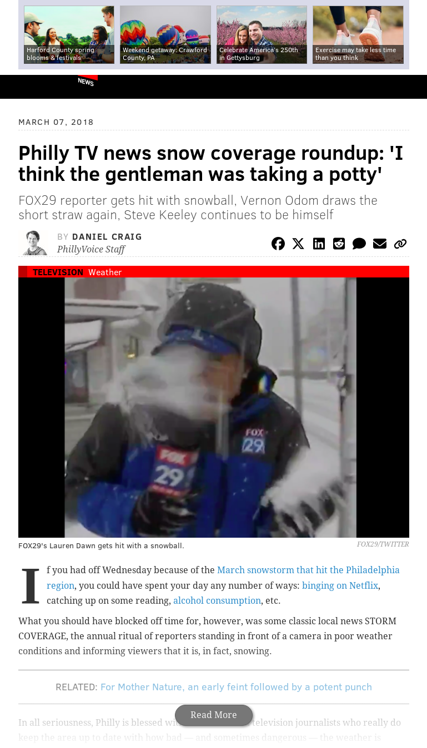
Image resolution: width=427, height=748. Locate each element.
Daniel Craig (107, 236)
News (86, 81)
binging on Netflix (340, 585)
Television (58, 271)
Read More (213, 715)
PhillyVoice (27, 86)
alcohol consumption (217, 600)
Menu (409, 86)
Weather (105, 271)
